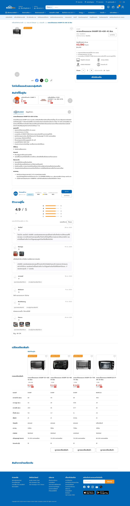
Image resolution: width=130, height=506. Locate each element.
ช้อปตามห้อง (26, 13)
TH (120, 2)
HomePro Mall (54, 13)
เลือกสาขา (39, 8)
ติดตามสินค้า (15, 487)
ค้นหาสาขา (99, 2)
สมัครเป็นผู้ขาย (89, 2)
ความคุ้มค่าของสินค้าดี (32, 307)
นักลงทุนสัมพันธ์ (69, 484)
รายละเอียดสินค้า (18, 112)
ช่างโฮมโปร (91, 13)
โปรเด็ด (102, 13)
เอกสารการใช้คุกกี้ (53, 489)
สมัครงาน (67, 489)
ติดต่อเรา (67, 493)
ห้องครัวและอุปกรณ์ (83, 17)
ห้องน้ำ (75, 17)
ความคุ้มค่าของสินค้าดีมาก (35, 282)
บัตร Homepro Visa (34, 482)
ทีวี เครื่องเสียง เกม (31, 17)
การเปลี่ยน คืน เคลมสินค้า (18, 484)
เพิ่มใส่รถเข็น (96, 77)
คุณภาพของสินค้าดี (19, 307)
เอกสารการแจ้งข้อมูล (54, 487)
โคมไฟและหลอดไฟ (103, 17)
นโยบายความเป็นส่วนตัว (55, 484)
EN (124, 2)
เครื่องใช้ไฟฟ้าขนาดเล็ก (19, 17)
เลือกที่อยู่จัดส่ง (25, 8)
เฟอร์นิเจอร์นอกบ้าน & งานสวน (117, 17)
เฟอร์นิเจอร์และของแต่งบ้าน (56, 17)
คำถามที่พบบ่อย (16, 482)
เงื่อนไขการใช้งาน (53, 480)
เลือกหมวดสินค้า (12, 13)
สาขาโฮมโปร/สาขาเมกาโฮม (72, 482)
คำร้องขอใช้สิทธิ (53, 491)
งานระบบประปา (68, 17)
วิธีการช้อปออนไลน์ (16, 480)
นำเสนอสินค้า (68, 491)
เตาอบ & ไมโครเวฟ (31, 23)
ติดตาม (109, 481)
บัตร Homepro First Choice (36, 484)
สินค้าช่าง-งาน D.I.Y (68, 13)
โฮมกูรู (81, 13)
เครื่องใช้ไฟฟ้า (9, 17)
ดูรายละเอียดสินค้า (61, 450)
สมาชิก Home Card (34, 480)
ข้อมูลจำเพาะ (29, 112)
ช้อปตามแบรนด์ (39, 13)
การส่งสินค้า (52, 482)
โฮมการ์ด (79, 2)
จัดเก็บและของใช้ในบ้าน (43, 17)
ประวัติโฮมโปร (68, 480)
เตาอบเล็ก (41, 23)
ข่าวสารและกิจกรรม (70, 487)
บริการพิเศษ (113, 13)
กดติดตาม (30, 194)
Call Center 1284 (70, 495)
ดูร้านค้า (67, 191)
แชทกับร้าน (66, 195)
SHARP (78, 29)
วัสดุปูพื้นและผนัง (93, 17)
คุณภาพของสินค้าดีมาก (20, 282)
